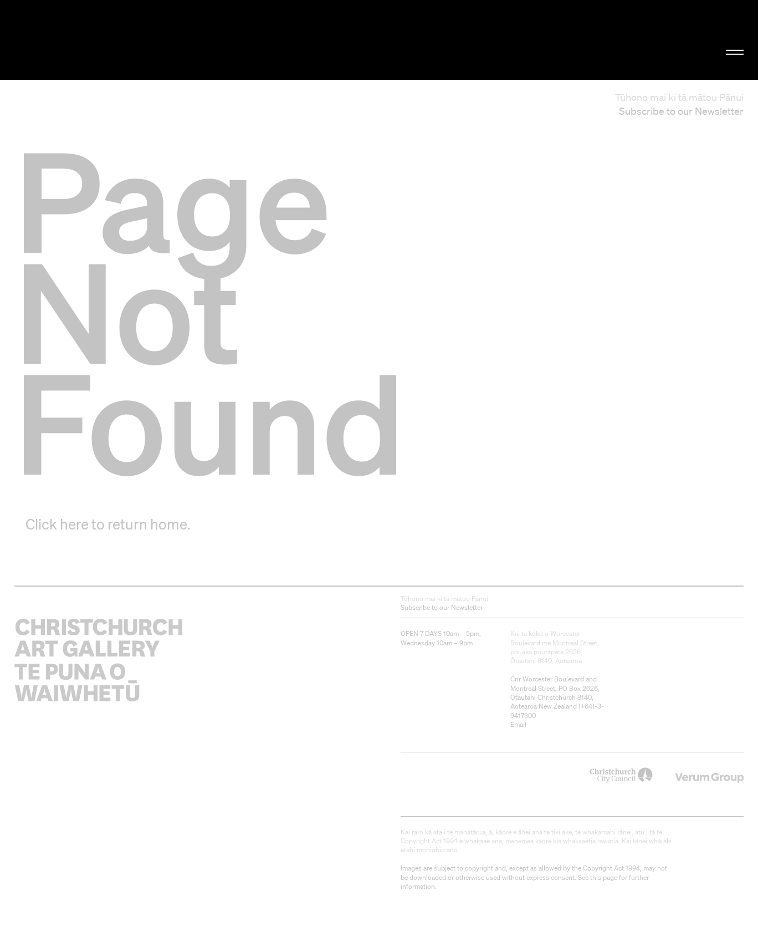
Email (518, 724)
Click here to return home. (108, 524)
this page (603, 877)
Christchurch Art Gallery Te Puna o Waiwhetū (127, 40)
